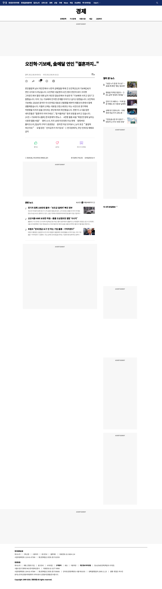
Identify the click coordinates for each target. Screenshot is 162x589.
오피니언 (44, 3)
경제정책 (63, 19)
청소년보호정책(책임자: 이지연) (104, 565)
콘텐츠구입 (31, 565)
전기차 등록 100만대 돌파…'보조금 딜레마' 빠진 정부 (50, 207)
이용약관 (73, 565)
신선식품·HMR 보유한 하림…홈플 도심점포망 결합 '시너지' (52, 218)
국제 (60, 3)
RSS (66, 565)
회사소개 (17, 554)
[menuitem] (26, 81)
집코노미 (36, 3)
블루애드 (53, 554)
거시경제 (73, 19)
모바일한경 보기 (90, 158)
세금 (90, 19)
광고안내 (44, 554)
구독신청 (26, 554)
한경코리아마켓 (14, 3)
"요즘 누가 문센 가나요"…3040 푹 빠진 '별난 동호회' (115, 84)
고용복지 (99, 19)
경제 (50, 3)
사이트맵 (49, 565)
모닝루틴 (77, 3)
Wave (66, 3)
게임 (71, 3)
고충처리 (35, 554)
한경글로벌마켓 (26, 3)
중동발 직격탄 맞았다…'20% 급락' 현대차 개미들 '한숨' (115, 95)
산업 (55, 3)
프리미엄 (87, 3)
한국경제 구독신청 (77, 158)
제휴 (25, 565)
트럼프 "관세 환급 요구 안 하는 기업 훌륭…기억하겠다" (51, 229)
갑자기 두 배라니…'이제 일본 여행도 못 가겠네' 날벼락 (116, 102)
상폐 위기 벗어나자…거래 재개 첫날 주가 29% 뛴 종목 (115, 113)
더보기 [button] (96, 3)
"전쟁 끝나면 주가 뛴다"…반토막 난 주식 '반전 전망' (115, 120)
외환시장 (82, 19)
